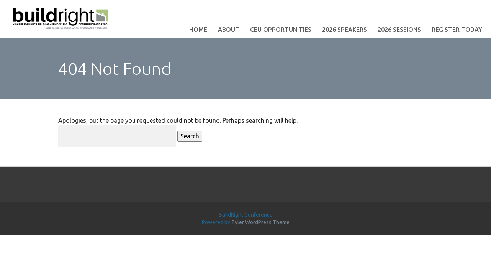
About (228, 29)
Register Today (457, 29)
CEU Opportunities (280, 29)
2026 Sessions (399, 29)
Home (198, 29)
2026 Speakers (344, 29)
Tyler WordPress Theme (260, 222)
